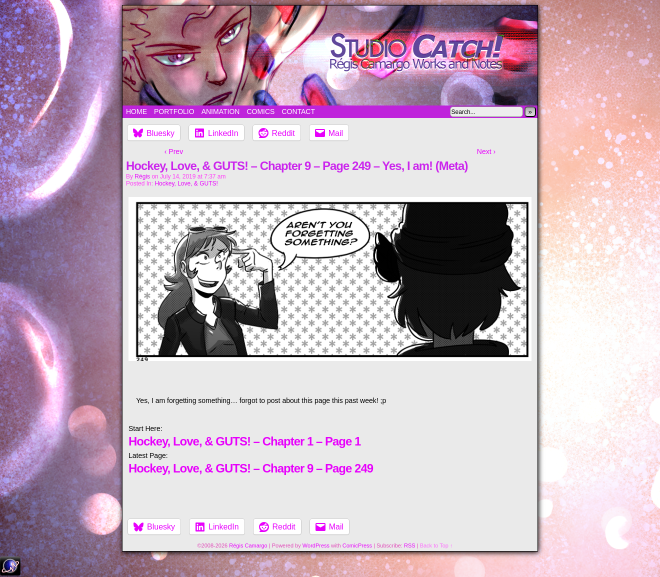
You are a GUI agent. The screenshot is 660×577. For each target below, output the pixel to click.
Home (136, 112)
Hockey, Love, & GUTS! (186, 183)
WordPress (316, 545)
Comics (260, 112)
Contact (298, 112)
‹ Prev (173, 152)
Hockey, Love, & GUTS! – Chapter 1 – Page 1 (244, 441)
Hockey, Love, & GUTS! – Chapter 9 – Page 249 (250, 468)
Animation (221, 112)
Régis (142, 176)
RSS (410, 545)
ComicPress (357, 545)
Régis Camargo (248, 545)
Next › (486, 152)
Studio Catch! (330, 56)
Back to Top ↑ (436, 545)
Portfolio (174, 112)
